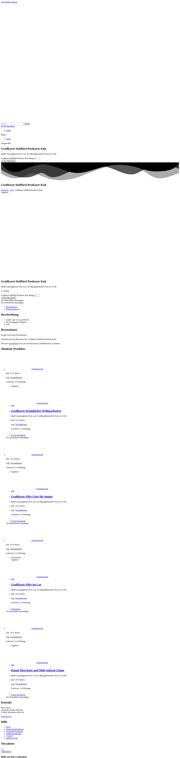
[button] (90, 135)
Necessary (8, 722)
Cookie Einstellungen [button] (10, 690)
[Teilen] (7, 754)
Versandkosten (16, 296)
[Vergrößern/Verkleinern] (2, 754)
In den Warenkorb (8, 161)
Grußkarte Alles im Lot (26, 503)
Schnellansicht (37, 288)
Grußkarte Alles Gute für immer (32, 415)
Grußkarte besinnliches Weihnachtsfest (36, 329)
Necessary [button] (5, 720)
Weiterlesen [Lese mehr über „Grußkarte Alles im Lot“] (15, 528)
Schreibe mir (6, 635)
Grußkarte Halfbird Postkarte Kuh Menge (17, 158)
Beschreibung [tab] (11, 225)
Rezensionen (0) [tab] (12, 228)
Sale (12, 190)
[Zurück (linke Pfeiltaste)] (2, 756)
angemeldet (13, 262)
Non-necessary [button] (7, 731)
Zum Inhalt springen (9, 2)
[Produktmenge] (37, 158)
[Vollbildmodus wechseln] (5, 754)
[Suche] (27, 124)
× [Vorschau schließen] (1, 743)
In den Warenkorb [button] (18, 354)
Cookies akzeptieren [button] (28, 690)
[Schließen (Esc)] (9, 754)
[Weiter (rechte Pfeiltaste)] (5, 756)
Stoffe (8, 130)
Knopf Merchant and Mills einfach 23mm (37, 588)
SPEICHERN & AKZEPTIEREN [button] (14, 740)
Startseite (4, 190)
